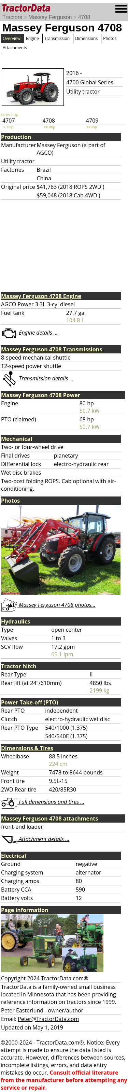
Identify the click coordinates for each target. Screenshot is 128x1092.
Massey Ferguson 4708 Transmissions (51, 349)
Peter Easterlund (22, 1010)
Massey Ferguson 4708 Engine (41, 296)
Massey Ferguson (50, 17)
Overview (11, 38)
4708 (84, 17)
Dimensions (86, 38)
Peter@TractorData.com (48, 1019)
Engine (32, 38)
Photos (109, 38)
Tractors (12, 17)
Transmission (57, 38)
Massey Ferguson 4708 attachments (49, 818)
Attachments (15, 48)
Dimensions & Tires (27, 748)
